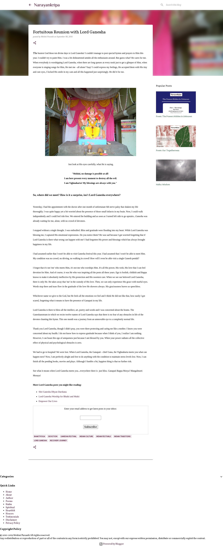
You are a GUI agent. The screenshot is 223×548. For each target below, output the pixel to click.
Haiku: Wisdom (163, 184)
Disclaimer (11, 520)
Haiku (9, 504)
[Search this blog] (180, 4)
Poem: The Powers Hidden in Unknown (174, 116)
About (9, 495)
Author (9, 498)
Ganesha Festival (68, 436)
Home (9, 491)
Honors (10, 513)
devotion (52, 436)
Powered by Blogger (111, 544)
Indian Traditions (122, 436)
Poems (9, 501)
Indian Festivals (103, 436)
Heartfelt (10, 510)
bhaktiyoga (39, 436)
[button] (34, 43)
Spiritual (10, 507)
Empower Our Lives (48, 401)
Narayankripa (47, 4)
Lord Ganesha (40, 440)
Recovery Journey (58, 440)
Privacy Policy (13, 523)
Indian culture (86, 436)
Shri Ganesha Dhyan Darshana (53, 392)
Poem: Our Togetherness (167, 150)
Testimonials (12, 516)
